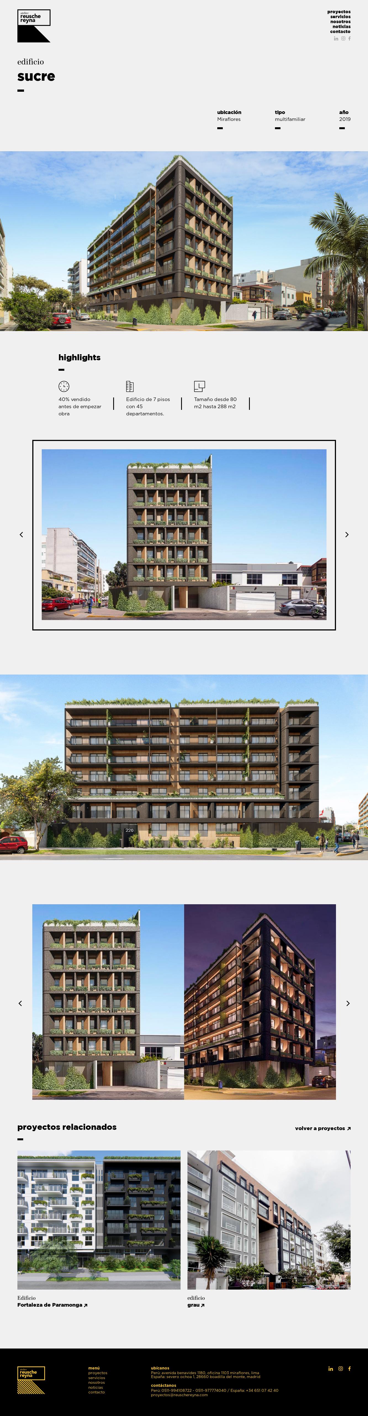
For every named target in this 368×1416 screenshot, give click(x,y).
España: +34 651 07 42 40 (255, 1391)
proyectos (339, 11)
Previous (22, 534)
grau (196, 1305)
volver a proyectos (320, 1128)
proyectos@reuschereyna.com (179, 1395)
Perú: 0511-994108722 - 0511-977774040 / (190, 1391)
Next (346, 534)
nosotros (340, 21)
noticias (342, 26)
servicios (340, 16)
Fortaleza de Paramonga (53, 1305)
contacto (340, 31)
